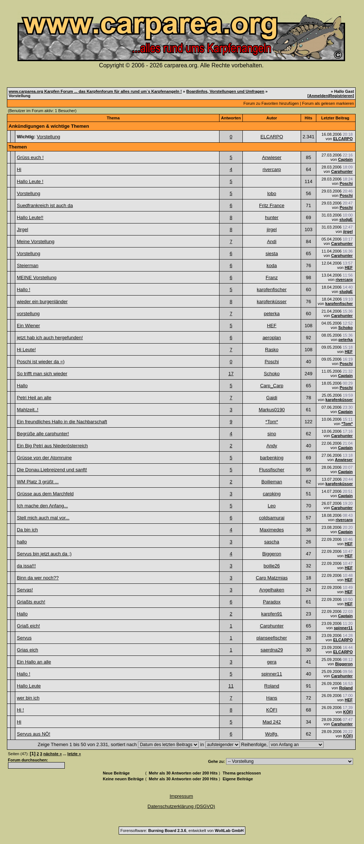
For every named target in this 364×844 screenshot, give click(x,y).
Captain (345, 159)
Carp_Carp (272, 385)
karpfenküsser (272, 301)
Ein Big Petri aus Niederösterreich (52, 445)
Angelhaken (271, 590)
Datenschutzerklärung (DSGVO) (181, 806)
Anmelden (318, 96)
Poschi (346, 183)
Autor (271, 118)
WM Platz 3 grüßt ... (38, 481)
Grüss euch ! (30, 157)
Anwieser (271, 157)
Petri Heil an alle (34, 397)
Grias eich (27, 650)
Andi (271, 241)
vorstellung (28, 313)
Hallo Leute (29, 686)
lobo (271, 193)
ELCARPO (271, 136)
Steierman (27, 265)
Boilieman (271, 481)
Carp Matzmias (272, 578)
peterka (272, 313)
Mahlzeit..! (27, 409)
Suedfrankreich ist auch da (45, 205)
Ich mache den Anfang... (42, 505)
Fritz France (271, 205)
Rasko (271, 349)
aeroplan (271, 337)
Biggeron (271, 553)
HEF (349, 267)
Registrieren (341, 96)
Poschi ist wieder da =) (40, 361)
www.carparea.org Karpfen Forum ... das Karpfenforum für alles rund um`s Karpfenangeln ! (95, 91)
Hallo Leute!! (30, 217)
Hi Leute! (26, 349)
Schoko (345, 327)
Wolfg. (271, 734)
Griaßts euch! (31, 602)
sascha (271, 541)
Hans (271, 698)
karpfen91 (271, 614)
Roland (271, 686)
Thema (113, 118)
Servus (24, 638)
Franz (272, 277)
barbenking (271, 457)
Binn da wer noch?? (38, 578)
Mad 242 (271, 722)
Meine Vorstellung (35, 241)
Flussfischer (271, 469)
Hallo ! (23, 289)
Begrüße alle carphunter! (43, 433)
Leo (272, 505)
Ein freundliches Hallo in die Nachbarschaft (62, 421)
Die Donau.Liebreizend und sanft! (52, 469)
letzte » (74, 754)
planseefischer (272, 638)
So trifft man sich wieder (42, 373)
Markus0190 (272, 409)
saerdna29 (272, 650)
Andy (271, 445)
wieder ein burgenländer (42, 301)
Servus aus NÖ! (33, 734)
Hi (19, 169)
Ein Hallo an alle (34, 662)
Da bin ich (27, 529)
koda (271, 265)
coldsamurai (271, 517)
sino (272, 433)
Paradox (271, 602)
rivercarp (271, 169)
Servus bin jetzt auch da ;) (44, 553)
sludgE (346, 219)
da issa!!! (26, 565)
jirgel (272, 229)
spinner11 (343, 628)
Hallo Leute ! (30, 181)
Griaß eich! (28, 626)
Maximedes (272, 529)
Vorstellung (48, 136)
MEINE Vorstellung (36, 277)
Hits (308, 118)
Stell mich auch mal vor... (43, 517)
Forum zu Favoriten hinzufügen (271, 103)
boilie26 (272, 565)
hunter (271, 217)
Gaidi (271, 397)
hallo (22, 541)
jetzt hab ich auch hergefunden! (50, 337)
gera (271, 662)
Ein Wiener (28, 325)
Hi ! (20, 710)
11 (230, 686)
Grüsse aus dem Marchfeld (45, 493)
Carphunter (342, 171)
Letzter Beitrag (335, 118)
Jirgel (22, 229)
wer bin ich (28, 698)
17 (230, 373)
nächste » (52, 754)
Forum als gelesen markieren (328, 103)
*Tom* (271, 421)
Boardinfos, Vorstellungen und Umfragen (225, 91)
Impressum (181, 796)
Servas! (25, 590)
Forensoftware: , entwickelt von (182, 830)
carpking (272, 493)
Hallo (22, 385)
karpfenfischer (272, 289)
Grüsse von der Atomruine (44, 457)
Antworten (231, 118)
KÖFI (271, 710)
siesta (271, 253)
